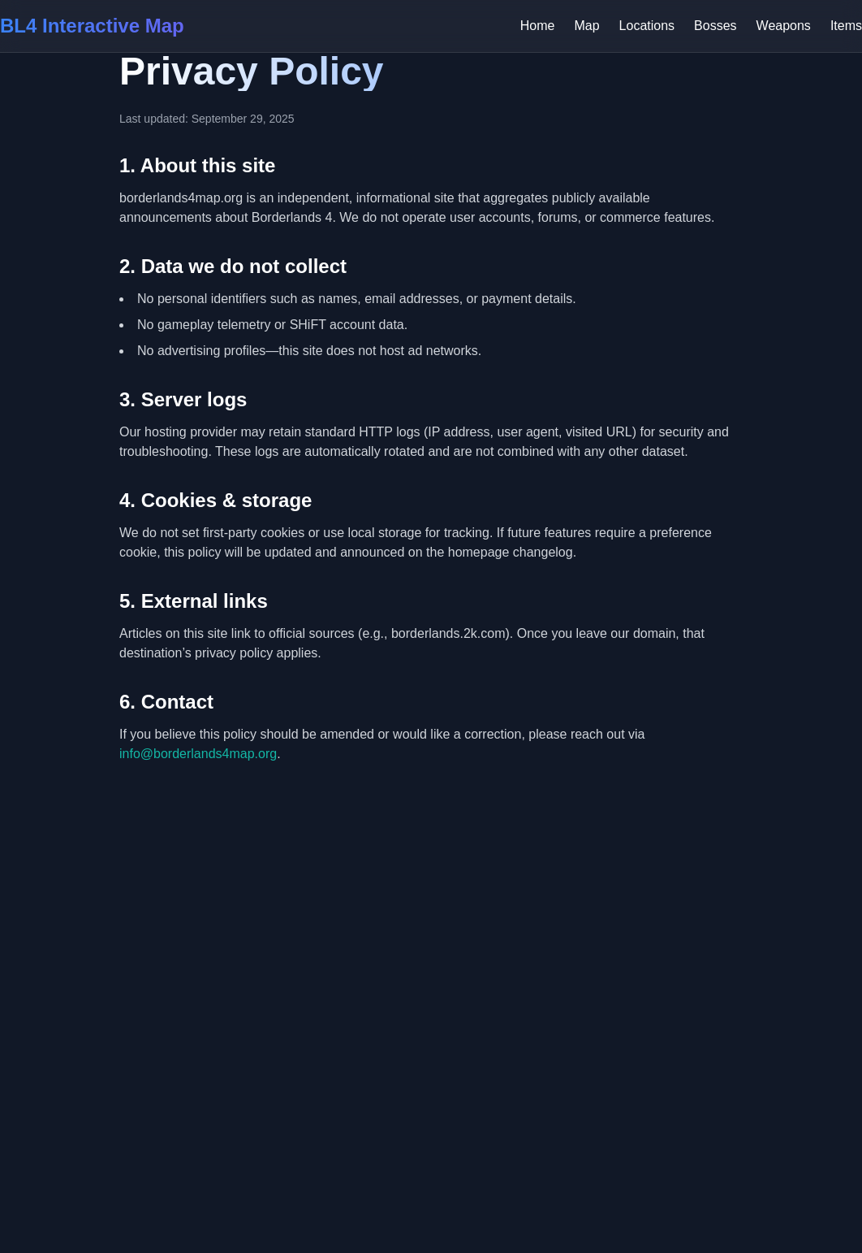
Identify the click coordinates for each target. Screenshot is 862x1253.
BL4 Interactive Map (92, 26)
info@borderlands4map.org (198, 754)
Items (846, 26)
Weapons (783, 26)
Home (537, 26)
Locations (647, 26)
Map (586, 26)
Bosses (715, 26)
